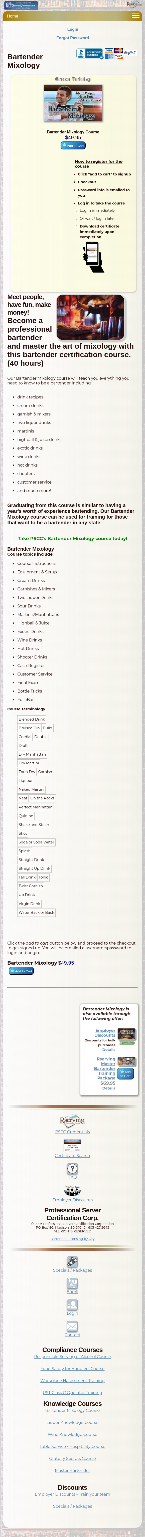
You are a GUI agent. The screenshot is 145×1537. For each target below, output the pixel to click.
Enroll (72, 1289)
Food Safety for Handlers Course (73, 1368)
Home (12, 16)
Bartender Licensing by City (72, 1239)
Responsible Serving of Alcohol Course (72, 1356)
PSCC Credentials (72, 1129)
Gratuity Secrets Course (72, 1458)
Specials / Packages (72, 1268)
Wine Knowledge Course (72, 1434)
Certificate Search (72, 1153)
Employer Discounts (104, 1033)
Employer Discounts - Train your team (72, 1494)
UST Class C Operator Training (72, 1392)
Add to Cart (73, 145)
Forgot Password (72, 38)
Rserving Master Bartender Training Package (104, 1068)
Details (108, 1049)
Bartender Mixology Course (72, 1410)
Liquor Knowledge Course (72, 1422)
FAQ (72, 1175)
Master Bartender (72, 1470)
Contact (72, 1332)
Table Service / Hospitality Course (72, 1446)
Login (72, 29)
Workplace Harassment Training (72, 1380)
